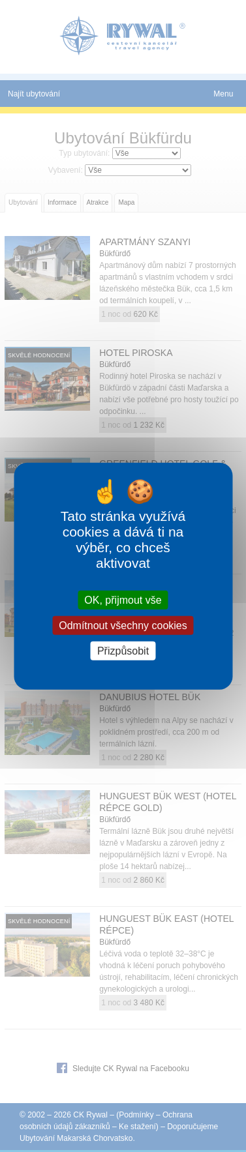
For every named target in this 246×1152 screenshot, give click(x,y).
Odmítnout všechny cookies (123, 624)
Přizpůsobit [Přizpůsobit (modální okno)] (123, 651)
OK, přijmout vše (122, 599)
